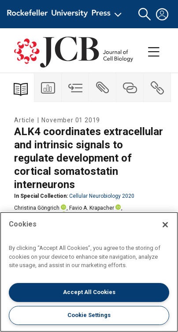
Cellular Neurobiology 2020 (101, 196)
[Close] (165, 224)
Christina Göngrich (36, 208)
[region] (89, 272)
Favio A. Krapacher (91, 208)
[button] (144, 14)
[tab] (48, 87)
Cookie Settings (89, 315)
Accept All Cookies (89, 292)
